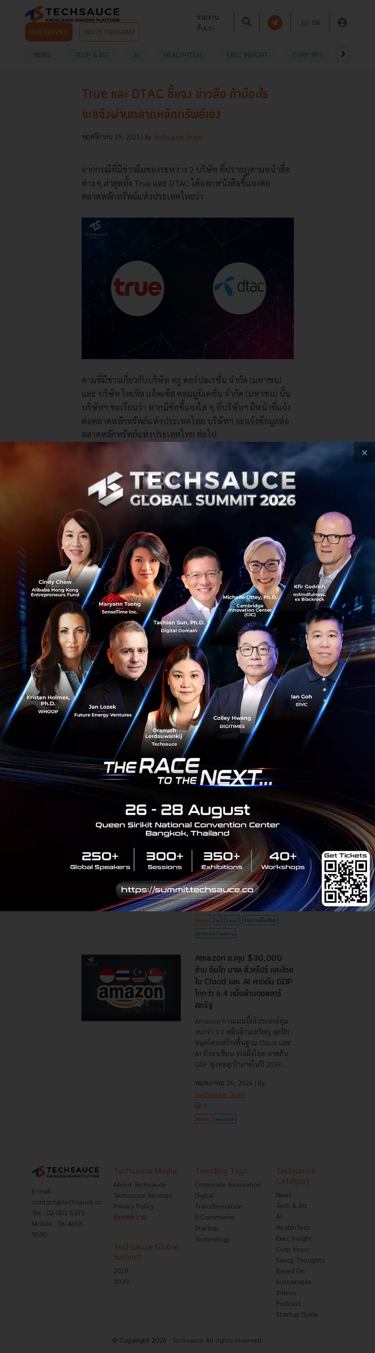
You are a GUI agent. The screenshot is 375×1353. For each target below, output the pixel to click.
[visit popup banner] (187, 676)
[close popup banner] (364, 452)
